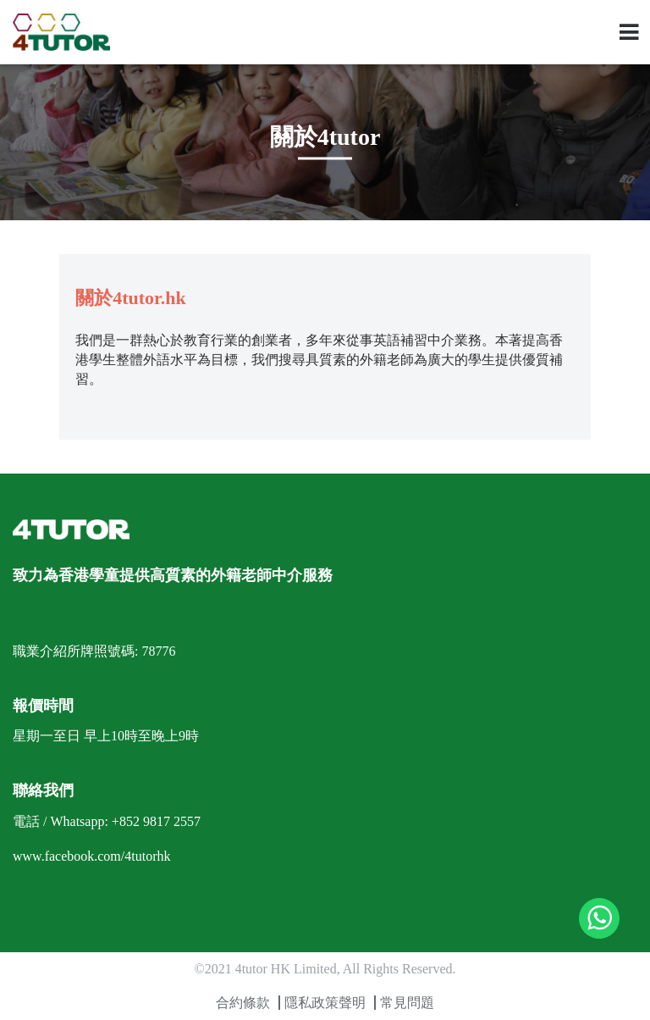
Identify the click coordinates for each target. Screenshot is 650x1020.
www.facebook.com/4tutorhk (91, 856)
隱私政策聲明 (325, 1002)
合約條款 (243, 1002)
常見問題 (407, 1002)
